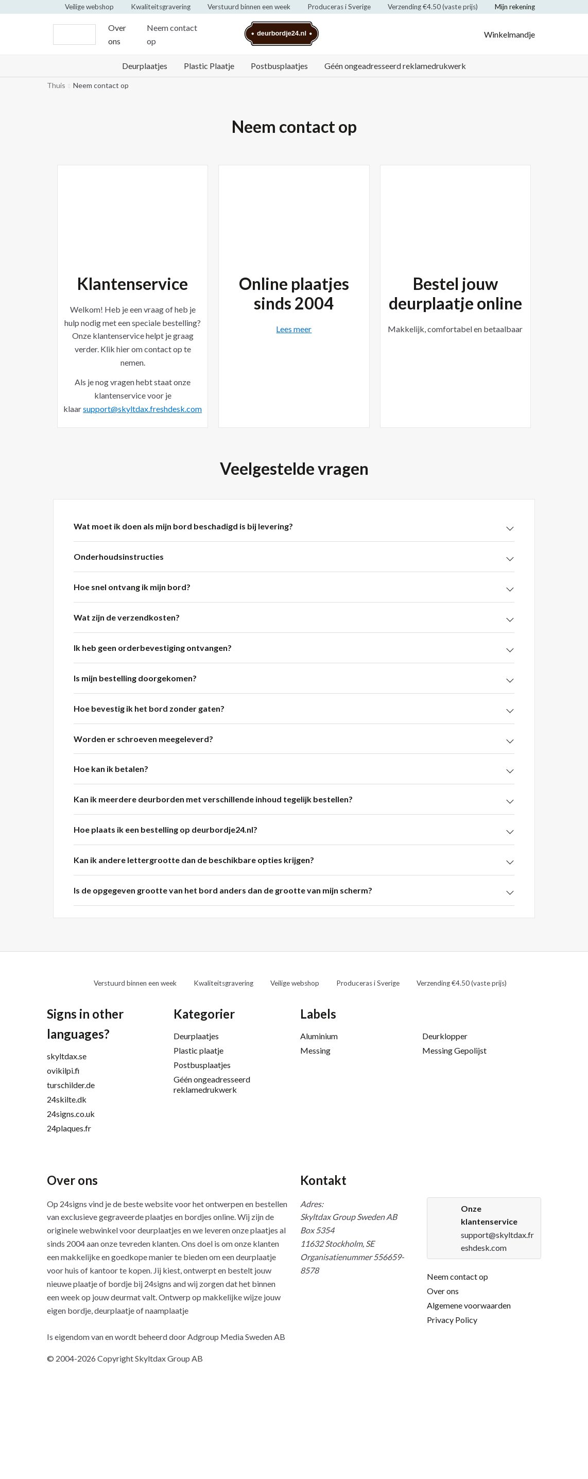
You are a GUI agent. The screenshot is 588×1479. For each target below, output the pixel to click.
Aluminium (319, 1036)
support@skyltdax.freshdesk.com (142, 409)
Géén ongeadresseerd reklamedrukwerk (395, 66)
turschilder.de (71, 1085)
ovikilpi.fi (63, 1070)
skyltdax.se (67, 1056)
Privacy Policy (452, 1320)
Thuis (56, 85)
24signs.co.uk (71, 1114)
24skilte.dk (67, 1099)
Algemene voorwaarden (469, 1305)
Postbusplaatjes (279, 66)
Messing (315, 1050)
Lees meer (294, 329)
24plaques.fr (69, 1128)
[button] (294, 526)
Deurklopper (445, 1036)
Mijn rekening (515, 7)
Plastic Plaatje (209, 66)
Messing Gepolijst (454, 1050)
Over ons (117, 34)
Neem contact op (172, 34)
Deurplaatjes (144, 66)
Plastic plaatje (198, 1050)
